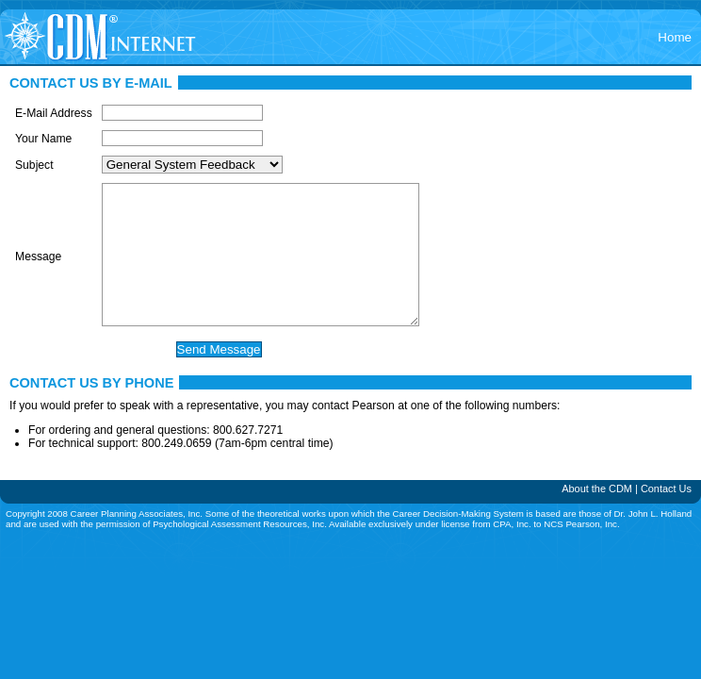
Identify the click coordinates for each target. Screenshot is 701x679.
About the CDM (597, 516)
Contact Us (666, 516)
